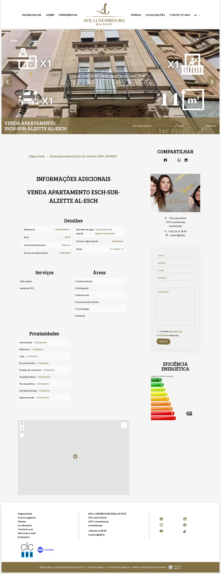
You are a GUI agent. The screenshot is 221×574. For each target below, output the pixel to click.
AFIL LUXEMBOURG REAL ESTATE (107, 513)
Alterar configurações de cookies (149, 567)
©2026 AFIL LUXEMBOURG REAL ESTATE (62, 567)
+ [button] (22, 424)
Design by (174, 567)
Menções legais (96, 567)
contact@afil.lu (177, 235)
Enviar (164, 341)
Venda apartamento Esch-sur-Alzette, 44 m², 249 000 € (83, 156)
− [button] (22, 429)
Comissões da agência (118, 567)
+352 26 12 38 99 (177, 231)
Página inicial (37, 156)
